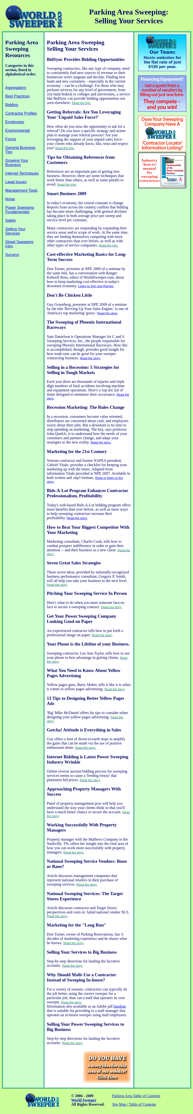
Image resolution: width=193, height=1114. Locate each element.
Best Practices (17, 96)
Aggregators (15, 88)
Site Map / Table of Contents (134, 1104)
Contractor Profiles (21, 113)
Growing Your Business (16, 162)
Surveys (12, 255)
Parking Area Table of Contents (136, 1096)
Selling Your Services (15, 231)
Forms (10, 139)
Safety (10, 220)
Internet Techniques (21, 173)
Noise (10, 199)
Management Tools (21, 190)
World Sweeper (83, 1100)
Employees (14, 122)
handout (119, 1006)
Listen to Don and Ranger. (96, 286)
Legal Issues (16, 182)
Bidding (11, 105)
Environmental (17, 130)
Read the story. (107, 313)
